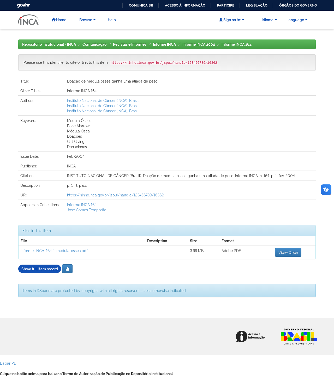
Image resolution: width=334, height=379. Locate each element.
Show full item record (39, 268)
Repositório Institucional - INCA (49, 44)
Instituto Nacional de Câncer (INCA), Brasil (103, 100)
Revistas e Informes (129, 44)
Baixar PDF (9, 362)
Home (59, 19)
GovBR (23, 4)
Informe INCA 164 (237, 44)
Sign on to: (231, 19)
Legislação (256, 5)
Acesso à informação (185, 5)
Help (112, 19)
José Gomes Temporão (86, 209)
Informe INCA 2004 (198, 44)
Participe (225, 5)
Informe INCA (164, 44)
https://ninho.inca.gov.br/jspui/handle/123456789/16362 (115, 194)
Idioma (269, 19)
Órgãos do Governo (298, 5)
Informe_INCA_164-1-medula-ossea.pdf (54, 250)
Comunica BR (141, 5)
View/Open (288, 252)
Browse (87, 19)
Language (297, 19)
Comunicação (94, 44)
